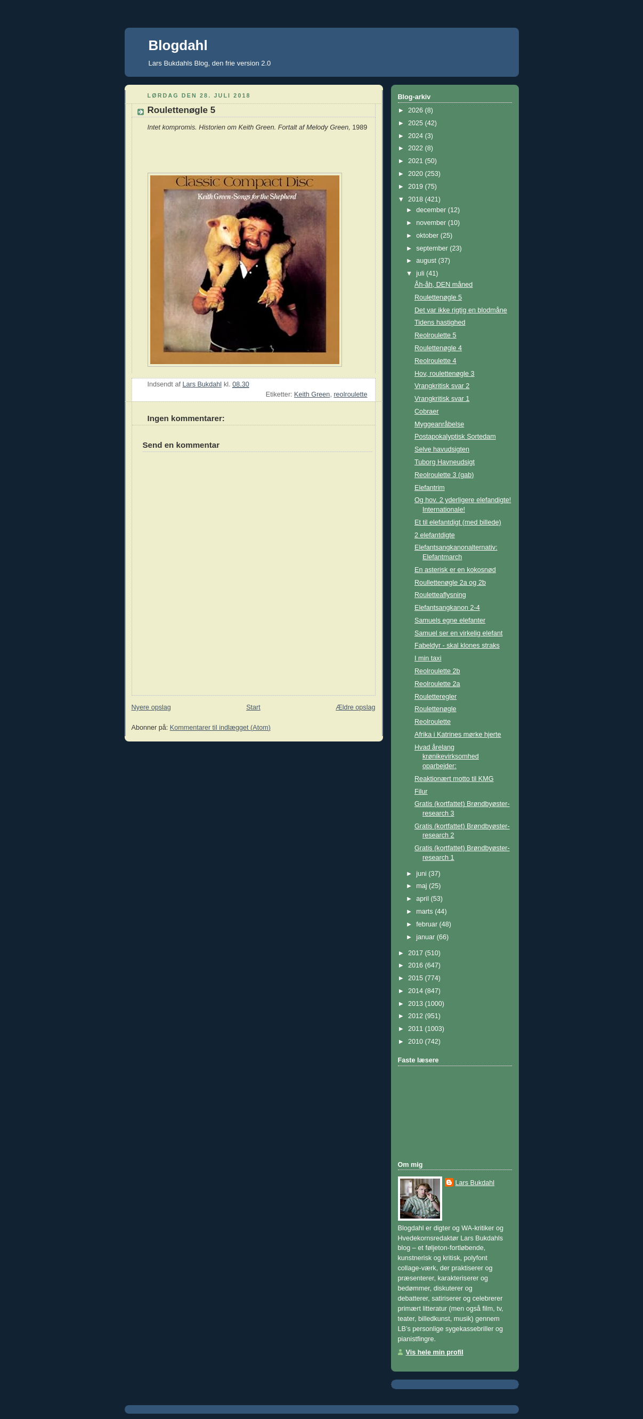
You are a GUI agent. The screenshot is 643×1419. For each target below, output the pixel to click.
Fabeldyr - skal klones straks (457, 645)
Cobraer (426, 411)
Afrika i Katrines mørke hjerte (457, 734)
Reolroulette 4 (435, 361)
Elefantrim (429, 487)
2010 (416, 1041)
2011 (416, 1029)
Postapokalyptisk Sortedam (455, 436)
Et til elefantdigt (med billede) (457, 522)
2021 (416, 161)
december (432, 210)
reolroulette (350, 394)
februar (427, 924)
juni (422, 873)
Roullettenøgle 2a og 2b (450, 582)
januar (426, 937)
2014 (416, 991)
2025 (416, 123)
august (427, 260)
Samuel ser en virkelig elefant (458, 633)
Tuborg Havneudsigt (444, 462)
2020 (416, 174)
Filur (421, 791)
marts (425, 911)
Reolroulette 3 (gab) (444, 475)
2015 (416, 978)
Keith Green (312, 394)
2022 (416, 148)
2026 (416, 110)
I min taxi (427, 658)
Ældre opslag (355, 707)
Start (253, 707)
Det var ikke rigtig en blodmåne (460, 310)
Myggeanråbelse (439, 424)
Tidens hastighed (440, 322)
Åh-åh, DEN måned (443, 284)
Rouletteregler (435, 696)
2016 (416, 965)
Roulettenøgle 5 (438, 297)
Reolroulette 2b (437, 671)
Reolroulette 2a (437, 684)
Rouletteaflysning (440, 595)
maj (422, 886)
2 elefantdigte (434, 535)
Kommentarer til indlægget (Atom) (220, 727)
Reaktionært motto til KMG (454, 779)
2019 (416, 186)
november (432, 223)
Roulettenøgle (435, 709)
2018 (416, 199)
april (423, 898)
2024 (416, 136)
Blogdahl (178, 45)
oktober (428, 235)
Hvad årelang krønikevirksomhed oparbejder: (446, 757)
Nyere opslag (151, 707)
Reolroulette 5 (435, 335)
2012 (416, 1016)
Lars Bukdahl (475, 1183)
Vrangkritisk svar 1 (441, 398)
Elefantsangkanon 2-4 (447, 607)
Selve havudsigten (441, 449)
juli (421, 273)
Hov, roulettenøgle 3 (444, 373)
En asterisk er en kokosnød (455, 570)
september (433, 248)
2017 (416, 953)
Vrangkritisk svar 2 (441, 386)
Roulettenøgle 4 (438, 348)
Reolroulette (432, 721)
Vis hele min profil (434, 1352)
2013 (416, 1003)
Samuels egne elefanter (449, 620)
